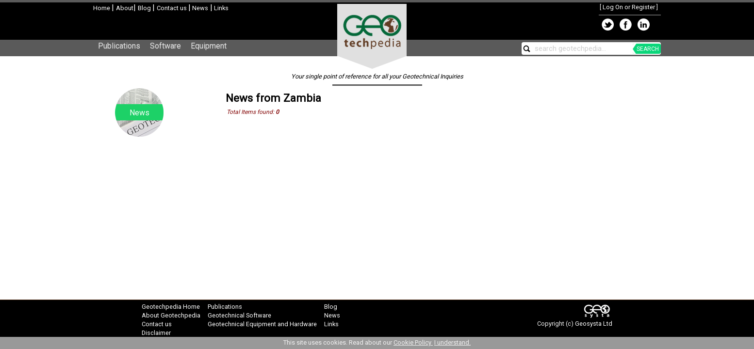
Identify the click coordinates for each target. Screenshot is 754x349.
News (199, 8)
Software (165, 45)
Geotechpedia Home (171, 306)
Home (102, 8)
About (124, 8)
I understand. (452, 342)
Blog (145, 8)
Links (221, 8)
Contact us (172, 8)
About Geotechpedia (171, 315)
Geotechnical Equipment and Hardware (262, 324)
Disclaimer (156, 332)
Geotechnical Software (239, 315)
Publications (119, 45)
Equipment (209, 45)
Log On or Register (629, 7)
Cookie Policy (413, 342)
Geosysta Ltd (593, 323)
